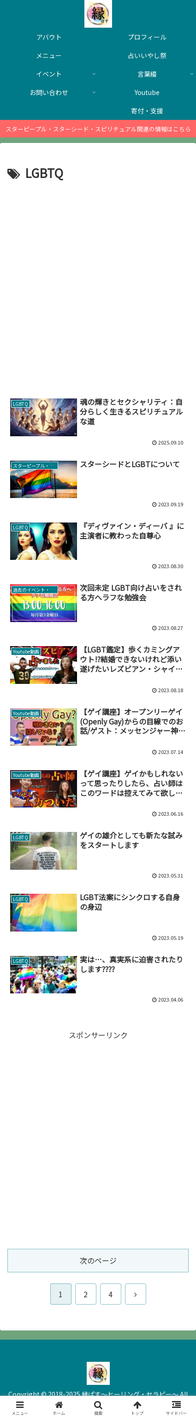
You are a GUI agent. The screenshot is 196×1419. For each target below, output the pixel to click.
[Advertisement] (98, 286)
